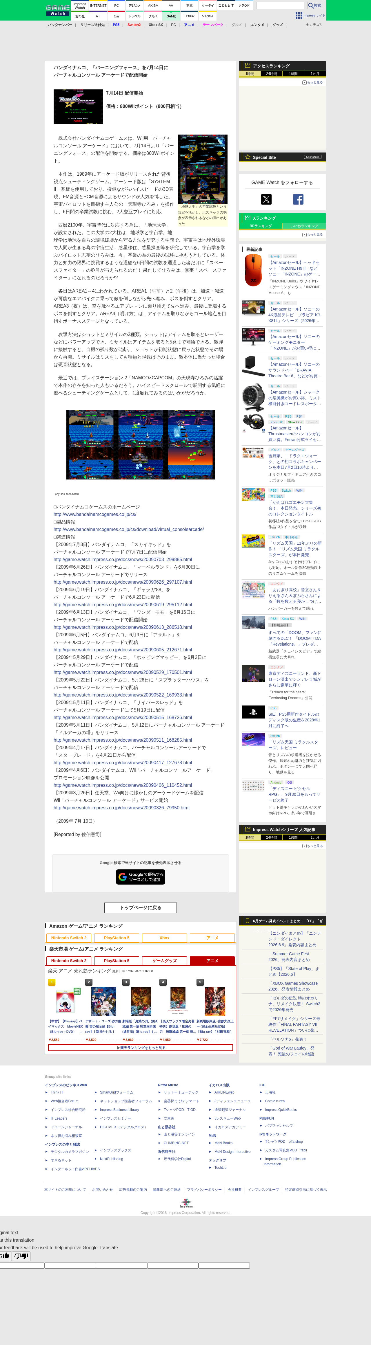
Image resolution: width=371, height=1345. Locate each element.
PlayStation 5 (117, 938)
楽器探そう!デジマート (181, 1101)
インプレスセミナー (115, 1118)
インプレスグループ (263, 1190)
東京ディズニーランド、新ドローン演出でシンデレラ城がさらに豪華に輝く (294, 679)
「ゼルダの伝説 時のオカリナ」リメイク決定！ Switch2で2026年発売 (294, 1004)
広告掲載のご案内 (133, 1190)
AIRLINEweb (224, 1092)
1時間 (249, 74)
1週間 (293, 74)
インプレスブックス (115, 1150)
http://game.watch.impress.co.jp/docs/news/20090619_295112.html (123, 604)
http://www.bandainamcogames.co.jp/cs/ (95, 514)
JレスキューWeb (227, 1118)
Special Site (264, 157)
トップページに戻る (140, 907)
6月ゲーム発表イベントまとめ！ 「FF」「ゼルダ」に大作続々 (288, 922)
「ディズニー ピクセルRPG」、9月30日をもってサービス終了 (294, 794)
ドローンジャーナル (66, 1127)
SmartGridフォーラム (116, 1092)
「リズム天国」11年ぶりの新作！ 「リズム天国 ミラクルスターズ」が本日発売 (295, 549)
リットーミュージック (181, 1092)
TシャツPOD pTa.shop (284, 1142)
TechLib (220, 1168)
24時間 (271, 74)
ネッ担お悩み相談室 (66, 1136)
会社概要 (235, 1190)
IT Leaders (59, 1118)
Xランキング (264, 218)
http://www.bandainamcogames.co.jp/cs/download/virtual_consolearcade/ (129, 529)
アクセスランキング (271, 66)
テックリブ (217, 1160)
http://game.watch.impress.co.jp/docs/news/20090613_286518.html (123, 627)
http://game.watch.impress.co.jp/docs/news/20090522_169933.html (123, 694)
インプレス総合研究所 (68, 1110)
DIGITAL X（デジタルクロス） (124, 1127)
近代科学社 (166, 1152)
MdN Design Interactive (232, 1152)
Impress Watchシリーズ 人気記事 (284, 829)
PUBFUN (266, 1118)
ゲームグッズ (164, 960)
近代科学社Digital (177, 1159)
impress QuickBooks (281, 1110)
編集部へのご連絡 (167, 1190)
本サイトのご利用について (65, 1190)
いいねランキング (304, 226)
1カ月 (315, 74)
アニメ (212, 938)
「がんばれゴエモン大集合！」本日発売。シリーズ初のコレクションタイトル (294, 508)
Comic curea (275, 1101)
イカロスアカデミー (230, 1127)
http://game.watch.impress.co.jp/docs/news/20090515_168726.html (123, 717)
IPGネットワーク (272, 1134)
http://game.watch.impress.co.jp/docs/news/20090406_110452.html (123, 785)
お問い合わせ (102, 1190)
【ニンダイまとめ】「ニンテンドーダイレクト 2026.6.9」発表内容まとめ (294, 939)
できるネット (61, 1160)
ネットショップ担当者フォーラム (126, 1101)
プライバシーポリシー (204, 1190)
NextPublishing (111, 1159)
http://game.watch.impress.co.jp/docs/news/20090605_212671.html (123, 649)
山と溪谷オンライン (179, 1134)
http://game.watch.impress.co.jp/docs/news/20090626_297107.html (123, 582)
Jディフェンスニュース (232, 1101)
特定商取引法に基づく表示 (306, 1190)
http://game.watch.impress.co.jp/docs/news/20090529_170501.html (123, 672)
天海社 (270, 1092)
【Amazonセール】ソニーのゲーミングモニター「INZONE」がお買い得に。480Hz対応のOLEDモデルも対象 (294, 348)
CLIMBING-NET (176, 1143)
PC (173, 25)
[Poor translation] (21, 1256)
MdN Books (223, 1143)
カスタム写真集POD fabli (286, 1150)
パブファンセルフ (279, 1126)
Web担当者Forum (64, 1101)
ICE (262, 1085)
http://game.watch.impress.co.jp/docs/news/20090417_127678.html (123, 762)
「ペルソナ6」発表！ (287, 1039)
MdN (212, 1136)
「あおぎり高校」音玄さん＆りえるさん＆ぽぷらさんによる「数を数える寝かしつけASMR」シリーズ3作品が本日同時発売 (294, 601)
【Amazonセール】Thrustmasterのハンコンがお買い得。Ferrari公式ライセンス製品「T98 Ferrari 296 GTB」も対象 (294, 439)
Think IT (57, 1092)
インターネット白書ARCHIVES (75, 1169)
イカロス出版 (219, 1085)
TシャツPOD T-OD (180, 1110)
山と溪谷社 (166, 1127)
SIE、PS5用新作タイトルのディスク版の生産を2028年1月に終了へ (294, 720)
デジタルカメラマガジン (70, 1152)
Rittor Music (168, 1085)
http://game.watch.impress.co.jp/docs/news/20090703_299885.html (123, 559)
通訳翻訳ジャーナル (230, 1110)
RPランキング (261, 226)
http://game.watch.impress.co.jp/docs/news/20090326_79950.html (122, 807)
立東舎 (169, 1118)
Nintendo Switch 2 (68, 938)
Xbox (164, 938)
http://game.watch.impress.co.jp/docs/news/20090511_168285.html (123, 740)
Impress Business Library (119, 1110)
